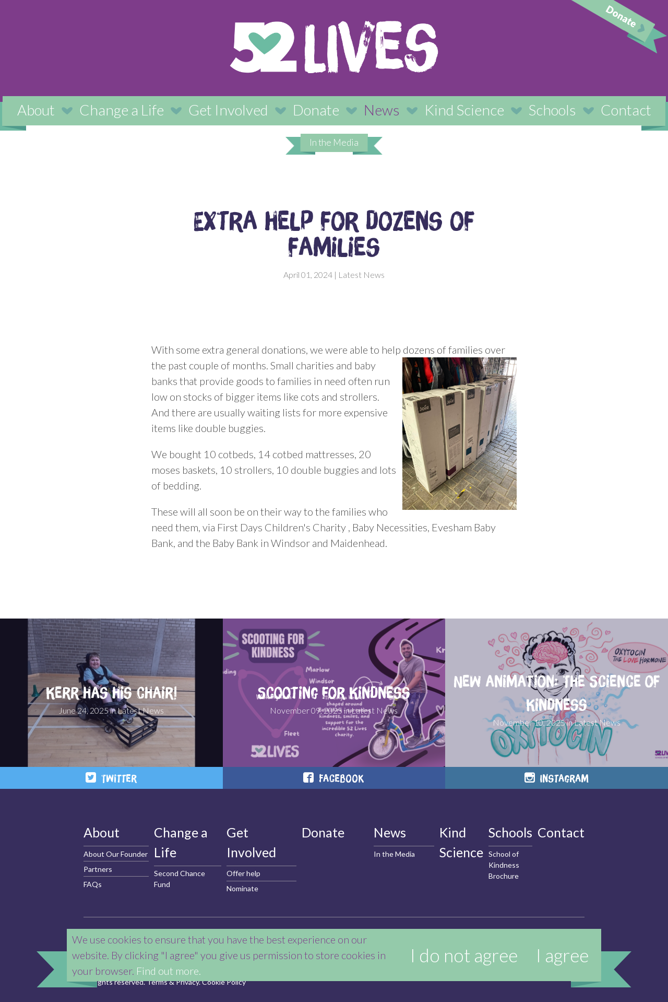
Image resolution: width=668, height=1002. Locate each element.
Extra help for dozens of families (334, 233)
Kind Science (464, 110)
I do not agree (464, 955)
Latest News (361, 274)
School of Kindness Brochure (503, 864)
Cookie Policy (224, 981)
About (36, 110)
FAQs (93, 884)
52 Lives (334, 47)
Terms (157, 981)
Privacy (187, 981)
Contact (626, 110)
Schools (552, 110)
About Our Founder (116, 853)
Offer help (243, 873)
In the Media (334, 142)
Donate (316, 110)
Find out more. (168, 970)
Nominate (242, 888)
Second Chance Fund (179, 879)
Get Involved (228, 110)
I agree (562, 955)
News (382, 110)
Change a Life (121, 110)
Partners (98, 869)
